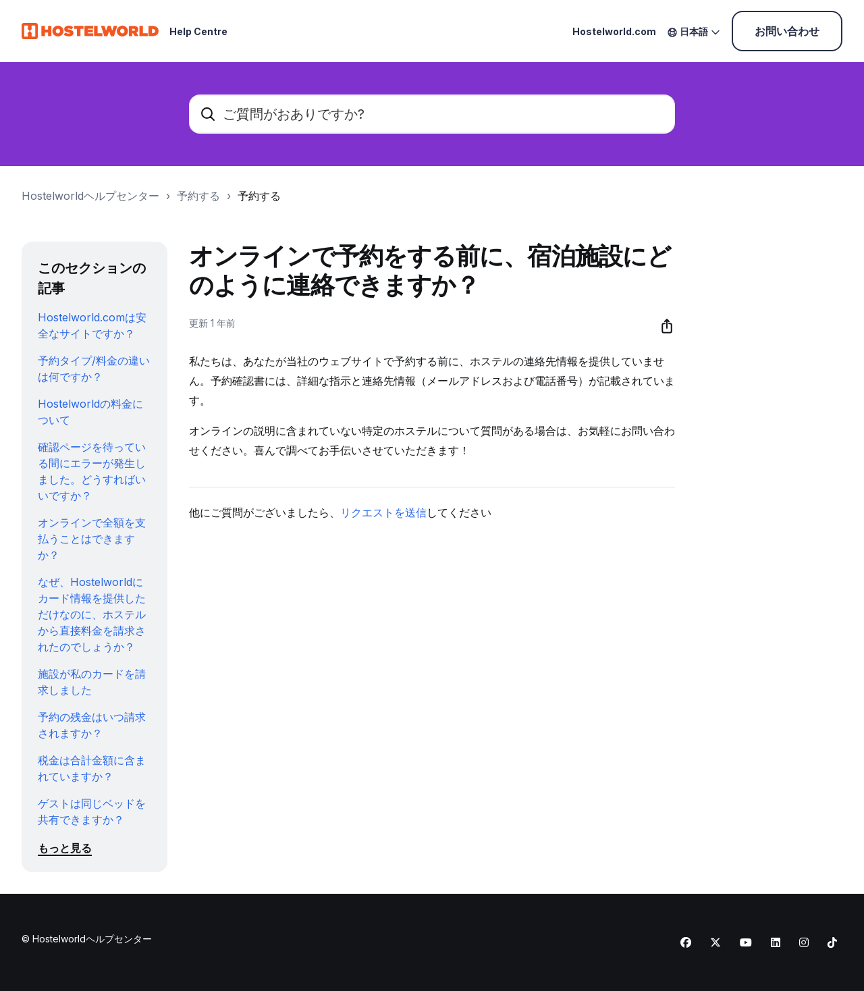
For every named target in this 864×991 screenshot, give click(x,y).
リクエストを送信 (383, 512)
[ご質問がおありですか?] (432, 114)
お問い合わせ (787, 31)
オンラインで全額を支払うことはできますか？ (92, 539)
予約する (198, 196)
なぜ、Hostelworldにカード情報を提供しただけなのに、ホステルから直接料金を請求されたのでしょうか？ (92, 614)
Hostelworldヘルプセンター (90, 196)
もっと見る (65, 848)
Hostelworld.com (614, 31)
